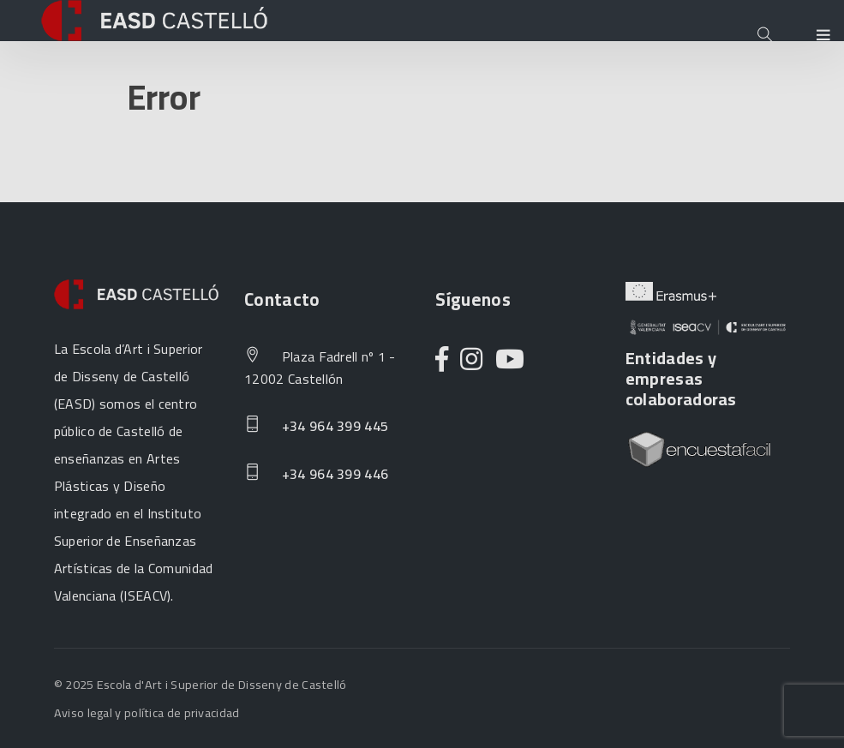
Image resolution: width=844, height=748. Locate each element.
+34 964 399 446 (316, 475)
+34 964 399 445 (316, 427)
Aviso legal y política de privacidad (147, 712)
